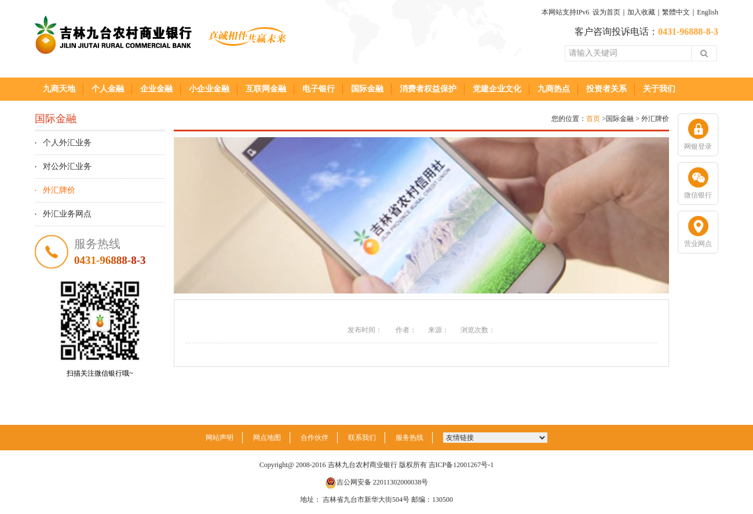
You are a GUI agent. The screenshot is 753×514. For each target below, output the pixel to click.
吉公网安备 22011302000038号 (377, 482)
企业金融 (156, 89)
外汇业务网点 (67, 214)
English (707, 12)
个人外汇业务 (67, 142)
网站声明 (219, 438)
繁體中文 (676, 12)
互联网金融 (266, 89)
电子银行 (318, 89)
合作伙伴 (314, 438)
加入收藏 (641, 12)
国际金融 (367, 89)
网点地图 (267, 438)
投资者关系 (606, 89)
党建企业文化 (497, 89)
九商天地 (59, 89)
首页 (593, 119)
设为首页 (606, 12)
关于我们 (659, 89)
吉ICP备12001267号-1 (461, 465)
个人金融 (108, 89)
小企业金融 (209, 89)
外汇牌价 (59, 190)
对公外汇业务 (67, 166)
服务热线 (409, 438)
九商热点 (554, 89)
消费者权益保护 (428, 89)
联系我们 (362, 438)
